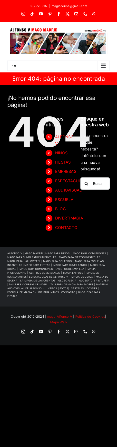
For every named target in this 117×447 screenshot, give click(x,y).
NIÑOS (61, 152)
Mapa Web (58, 322)
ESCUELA (64, 199)
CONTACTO (66, 227)
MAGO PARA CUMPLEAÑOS (70, 264)
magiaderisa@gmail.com (69, 6)
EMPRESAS (65, 171)
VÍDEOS (52, 288)
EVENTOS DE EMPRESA (70, 268)
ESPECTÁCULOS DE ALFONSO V (48, 276)
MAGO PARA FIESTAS (37, 264)
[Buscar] (86, 183)
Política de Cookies (90, 316)
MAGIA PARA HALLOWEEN (23, 261)
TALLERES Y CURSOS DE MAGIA (28, 284)
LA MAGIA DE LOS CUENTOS (38, 280)
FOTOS (63, 288)
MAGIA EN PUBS (73, 272)
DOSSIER (92, 288)
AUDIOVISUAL (68, 190)
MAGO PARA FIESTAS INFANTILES (79, 257)
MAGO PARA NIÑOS (57, 253)
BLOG (60, 208)
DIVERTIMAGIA (69, 218)
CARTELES (77, 288)
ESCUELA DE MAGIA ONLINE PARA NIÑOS (33, 292)
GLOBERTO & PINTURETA (94, 280)
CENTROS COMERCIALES (44, 272)
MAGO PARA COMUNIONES (37, 268)
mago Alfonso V (59, 316)
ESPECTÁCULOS (71, 180)
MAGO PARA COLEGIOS (57, 261)
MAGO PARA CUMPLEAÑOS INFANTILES (31, 257)
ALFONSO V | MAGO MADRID (25, 253)
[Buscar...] (95, 183)
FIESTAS (63, 162)
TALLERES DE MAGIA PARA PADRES (72, 284)
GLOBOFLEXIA (67, 280)
